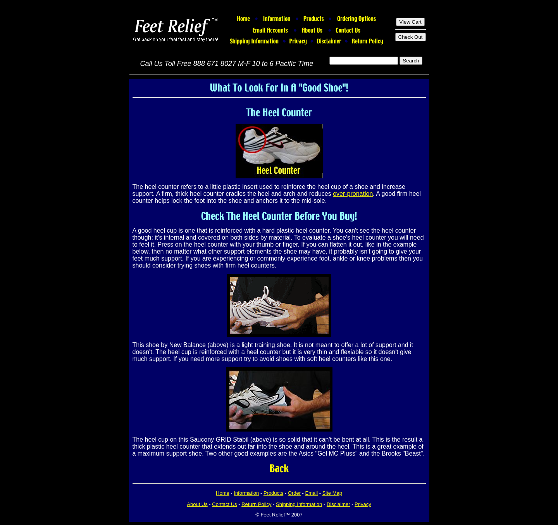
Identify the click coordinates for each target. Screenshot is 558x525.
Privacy (363, 504)
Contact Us (224, 504)
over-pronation (353, 193)
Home (222, 493)
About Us (197, 504)
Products (273, 493)
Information (246, 493)
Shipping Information (299, 504)
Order (294, 493)
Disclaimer (338, 504)
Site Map (332, 493)
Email (311, 493)
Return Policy (256, 504)
